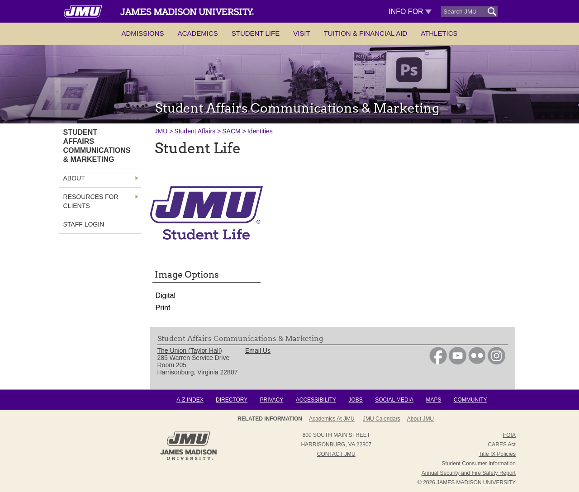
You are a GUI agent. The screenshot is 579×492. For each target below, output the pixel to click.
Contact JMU (336, 454)
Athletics (439, 33)
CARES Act (502, 444)
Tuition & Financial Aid (365, 33)
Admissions (142, 33)
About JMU (420, 419)
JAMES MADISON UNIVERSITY (476, 482)
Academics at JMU (332, 419)
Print (163, 308)
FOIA (509, 435)
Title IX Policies (497, 454)
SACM (231, 131)
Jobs (355, 400)
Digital (166, 295)
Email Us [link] (258, 350)
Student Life (256, 33)
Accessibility (316, 400)
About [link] (74, 178)
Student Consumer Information (479, 463)
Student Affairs (194, 131)
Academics (198, 33)
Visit (301, 33)
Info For (410, 11)
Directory (231, 400)
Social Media (394, 400)
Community (470, 400)
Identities (260, 131)
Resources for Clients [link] (91, 201)
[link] (438, 362)
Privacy (272, 400)
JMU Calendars (381, 419)
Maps (433, 400)
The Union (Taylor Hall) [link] (189, 350)
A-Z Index (189, 400)
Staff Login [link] (83, 224)
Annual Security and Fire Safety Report (469, 473)
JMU (161, 131)
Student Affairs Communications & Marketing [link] (97, 145)
